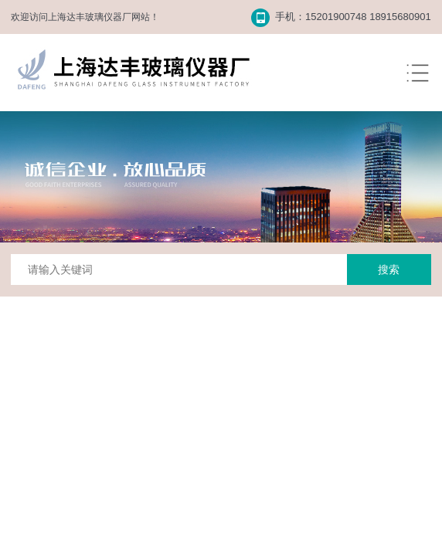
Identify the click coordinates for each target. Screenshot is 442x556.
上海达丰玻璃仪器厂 (89, 17)
